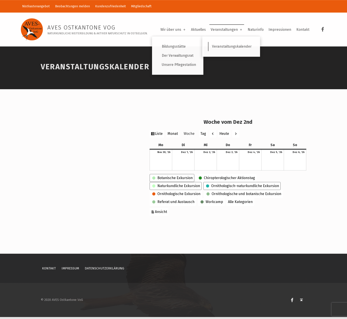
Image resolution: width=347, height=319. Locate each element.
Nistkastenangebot (36, 6)
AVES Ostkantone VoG (81, 27)
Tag (203, 135)
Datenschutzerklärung (104, 270)
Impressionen (279, 29)
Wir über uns (173, 29)
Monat (173, 135)
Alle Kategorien (240, 203)
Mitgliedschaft (141, 6)
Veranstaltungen (227, 29)
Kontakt (302, 29)
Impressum (70, 270)
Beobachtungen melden (72, 6)
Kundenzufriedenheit (110, 6)
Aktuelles (198, 29)
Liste (159, 135)
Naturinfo (256, 29)
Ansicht (161, 213)
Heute (224, 135)
